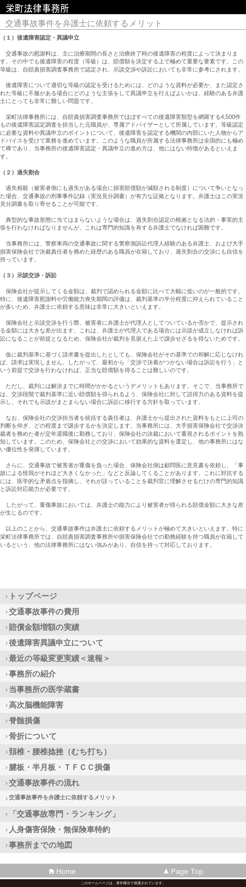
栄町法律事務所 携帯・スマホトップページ (56, 9)
